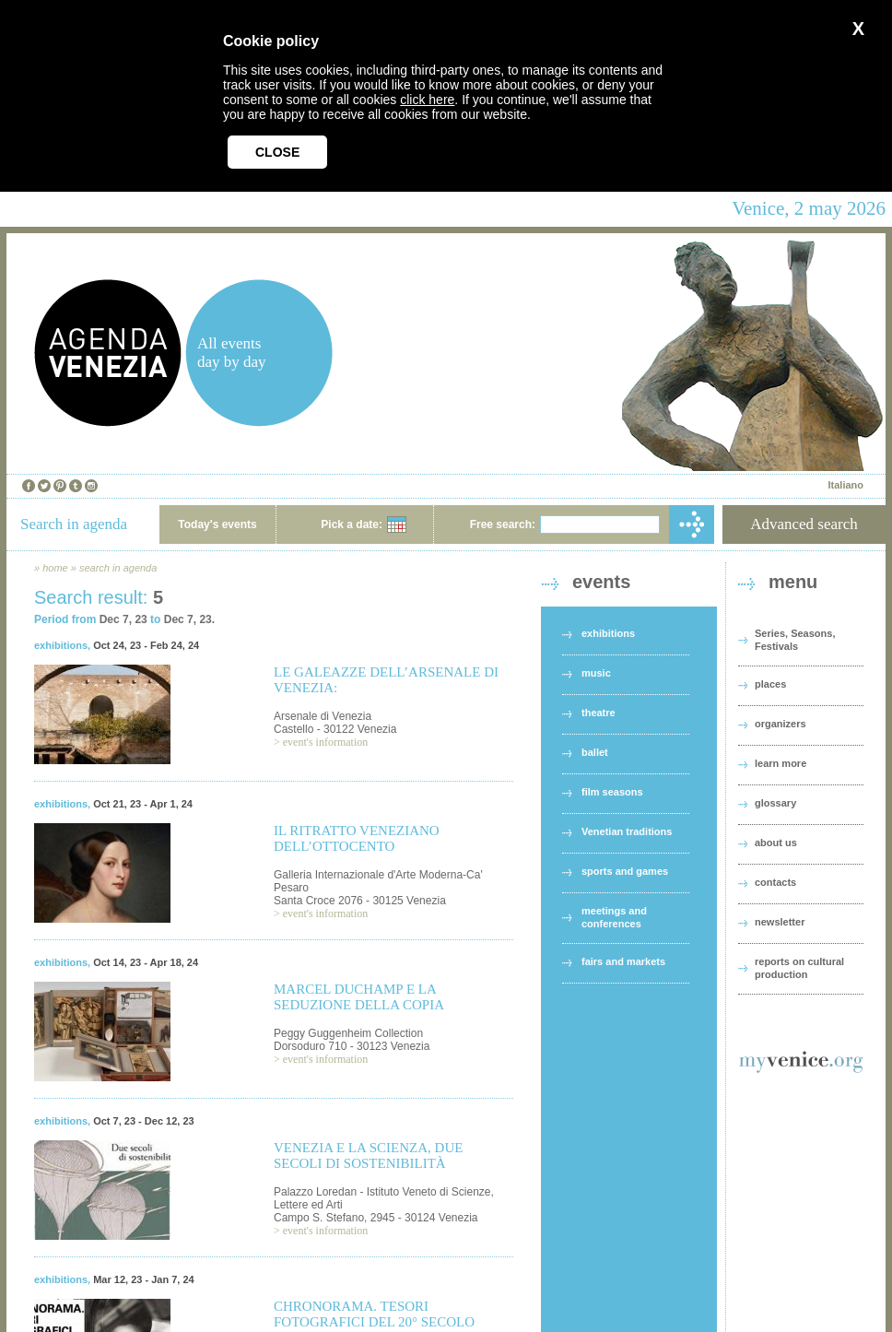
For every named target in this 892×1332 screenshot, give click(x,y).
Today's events (217, 524)
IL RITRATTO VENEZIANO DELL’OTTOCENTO (357, 838)
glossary (775, 802)
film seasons (612, 791)
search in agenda (118, 567)
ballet (594, 752)
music (596, 672)
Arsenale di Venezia (322, 716)
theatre (598, 712)
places (770, 684)
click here (427, 99)
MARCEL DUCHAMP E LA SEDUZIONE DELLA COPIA (359, 997)
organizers (780, 723)
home (55, 567)
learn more (780, 763)
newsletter (779, 921)
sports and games (624, 871)
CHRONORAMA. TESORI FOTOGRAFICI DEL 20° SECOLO (374, 1314)
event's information (325, 742)
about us (776, 842)
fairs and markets (623, 961)
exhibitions (61, 645)
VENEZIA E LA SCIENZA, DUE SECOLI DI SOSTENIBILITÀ (368, 1155)
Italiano (845, 484)
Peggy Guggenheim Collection (348, 1033)
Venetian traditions (626, 831)
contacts (775, 882)
